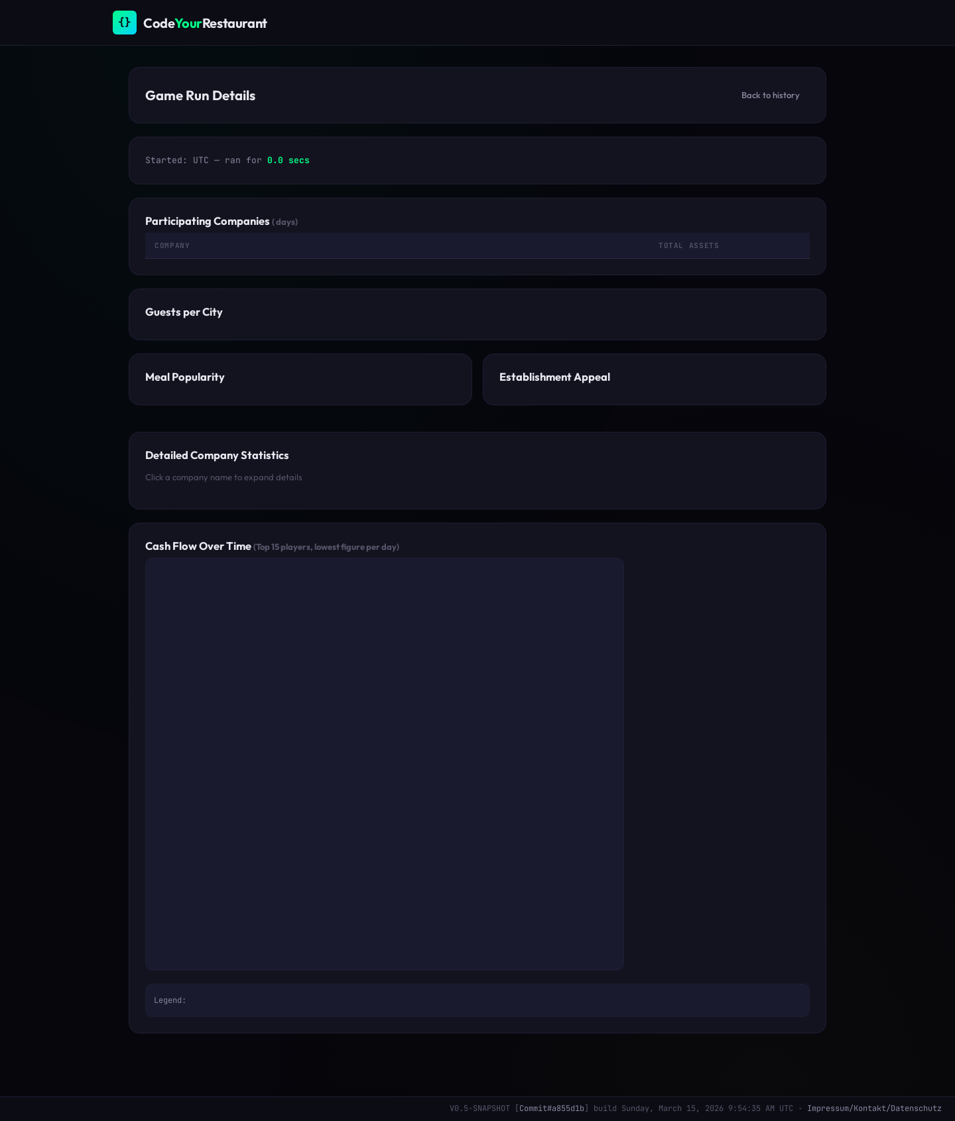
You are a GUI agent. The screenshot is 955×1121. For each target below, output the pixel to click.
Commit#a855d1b (551, 1108)
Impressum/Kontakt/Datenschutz (874, 1108)
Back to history (770, 95)
